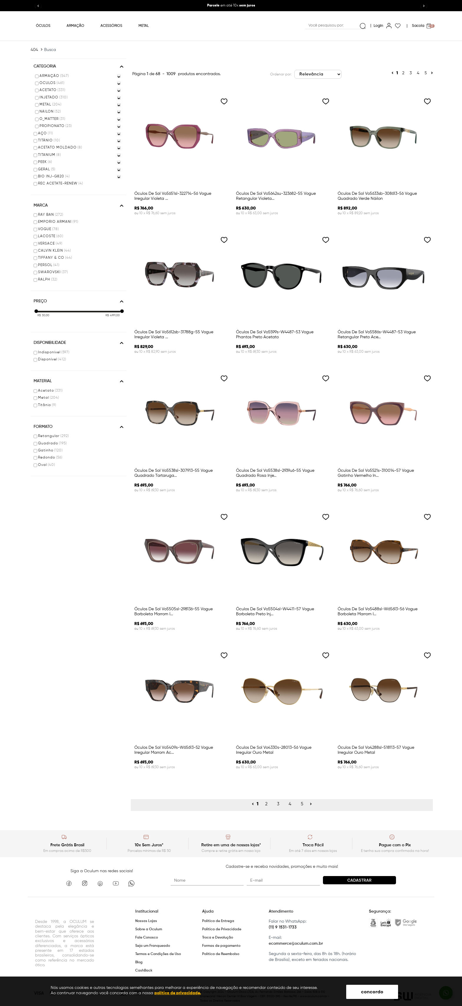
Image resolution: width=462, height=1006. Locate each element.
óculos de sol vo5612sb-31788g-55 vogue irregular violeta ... (173, 334)
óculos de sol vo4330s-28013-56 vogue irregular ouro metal (273, 750)
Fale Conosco (146, 937)
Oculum (231, 26)
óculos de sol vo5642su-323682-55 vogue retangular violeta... (276, 196)
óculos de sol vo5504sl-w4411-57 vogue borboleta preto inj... (275, 611)
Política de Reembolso (220, 954)
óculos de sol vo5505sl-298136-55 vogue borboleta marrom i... (173, 611)
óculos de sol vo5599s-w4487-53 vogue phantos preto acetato (275, 334)
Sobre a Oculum (148, 929)
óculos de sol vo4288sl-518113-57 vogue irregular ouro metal (376, 750)
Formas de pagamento (221, 946)
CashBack (143, 970)
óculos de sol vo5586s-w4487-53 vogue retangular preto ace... (377, 334)
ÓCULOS (43, 26)
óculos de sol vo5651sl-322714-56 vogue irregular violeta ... (172, 196)
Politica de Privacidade (221, 929)
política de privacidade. (177, 993)
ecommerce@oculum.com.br (296, 943)
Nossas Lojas (146, 921)
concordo (372, 992)
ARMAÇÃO (75, 26)
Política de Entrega (218, 921)
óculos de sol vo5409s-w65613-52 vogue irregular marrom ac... (173, 750)
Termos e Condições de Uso (158, 954)
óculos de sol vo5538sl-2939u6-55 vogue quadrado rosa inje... (275, 473)
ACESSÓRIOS (111, 26)
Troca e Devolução (217, 937)
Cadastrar (359, 880)
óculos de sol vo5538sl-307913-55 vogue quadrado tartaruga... (173, 473)
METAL (143, 26)
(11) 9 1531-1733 (283, 927)
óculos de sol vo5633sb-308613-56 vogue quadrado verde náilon (377, 196)
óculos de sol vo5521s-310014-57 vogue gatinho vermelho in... (376, 473)
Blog (139, 962)
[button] (424, 6)
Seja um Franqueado (152, 946)
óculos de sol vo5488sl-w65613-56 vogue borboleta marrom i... (378, 611)
